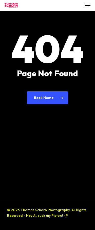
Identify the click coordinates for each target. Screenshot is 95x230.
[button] (87, 5)
